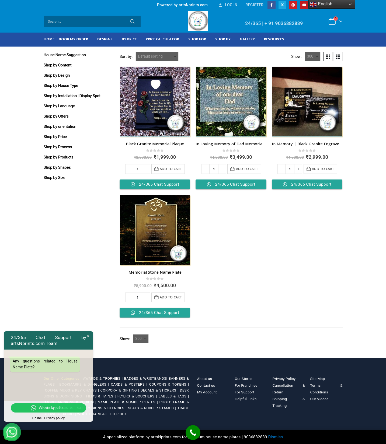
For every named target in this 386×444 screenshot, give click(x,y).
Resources (274, 39)
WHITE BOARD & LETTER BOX (102, 414)
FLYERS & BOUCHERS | (138, 396)
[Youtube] (304, 5)
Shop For (197, 39)
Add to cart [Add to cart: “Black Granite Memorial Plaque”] (171, 169)
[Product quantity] (137, 169)
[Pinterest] (293, 5)
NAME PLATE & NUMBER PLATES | (128, 402)
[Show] (313, 56)
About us (204, 378)
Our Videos (319, 399)
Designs (105, 39)
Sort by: (126, 56)
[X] (282, 5)
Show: (296, 56)
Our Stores (243, 378)
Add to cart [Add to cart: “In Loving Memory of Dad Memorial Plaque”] (247, 169)
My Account (207, 392)
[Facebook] (271, 5)
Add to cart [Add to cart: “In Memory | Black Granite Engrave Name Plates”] (323, 169)
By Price (129, 39)
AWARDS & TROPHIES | (103, 378)
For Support (245, 392)
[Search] (132, 21)
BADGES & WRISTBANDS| (146, 378)
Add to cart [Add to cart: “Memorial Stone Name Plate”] (171, 297)
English (321, 4)
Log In (227, 5)
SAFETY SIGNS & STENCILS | (102, 408)
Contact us (206, 385)
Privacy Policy (284, 378)
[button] (327, 56)
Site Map (317, 378)
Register (254, 5)
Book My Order (73, 39)
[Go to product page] (155, 102)
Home (49, 39)
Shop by (223, 39)
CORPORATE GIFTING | (120, 390)
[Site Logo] (198, 21)
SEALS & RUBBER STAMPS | (152, 408)
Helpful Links (246, 399)
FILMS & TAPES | (101, 396)
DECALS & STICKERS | (160, 390)
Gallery (247, 39)
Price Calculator (162, 39)
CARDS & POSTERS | (130, 384)
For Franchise (246, 385)
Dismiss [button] (275, 437)
